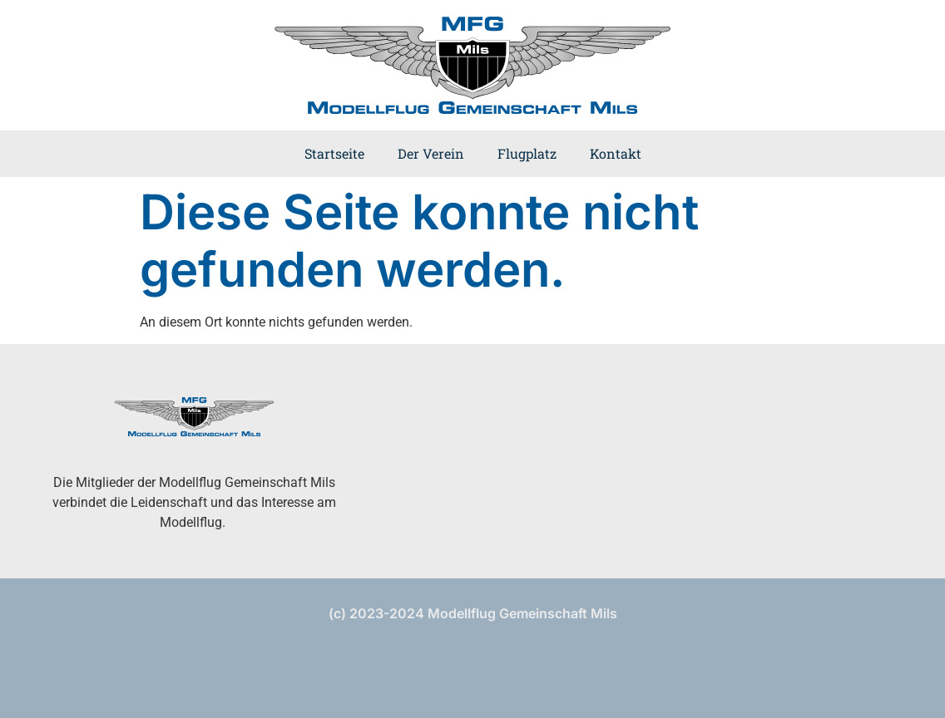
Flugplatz (527, 153)
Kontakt (615, 153)
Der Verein (431, 153)
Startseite (334, 153)
